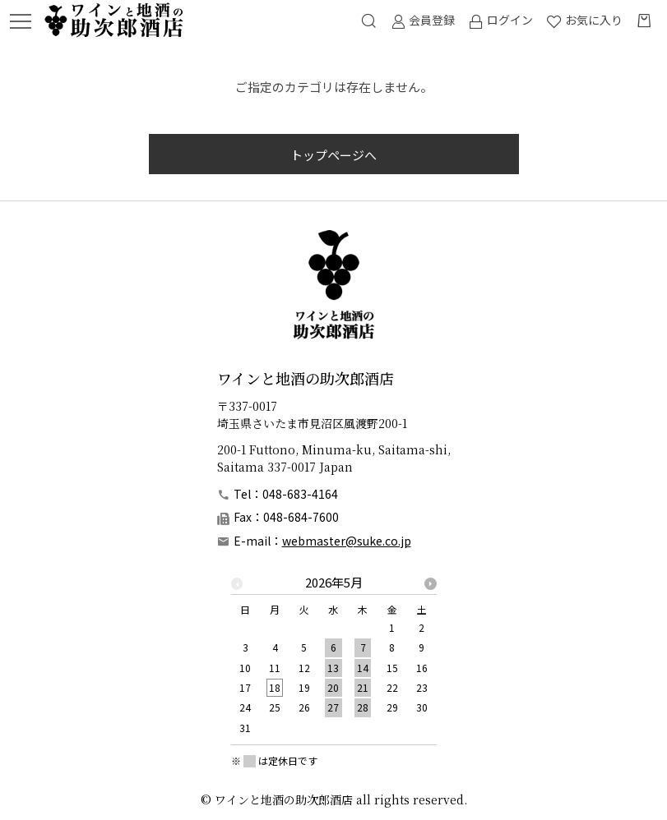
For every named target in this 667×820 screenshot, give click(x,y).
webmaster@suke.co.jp (346, 540)
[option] (334, 660)
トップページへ (333, 155)
